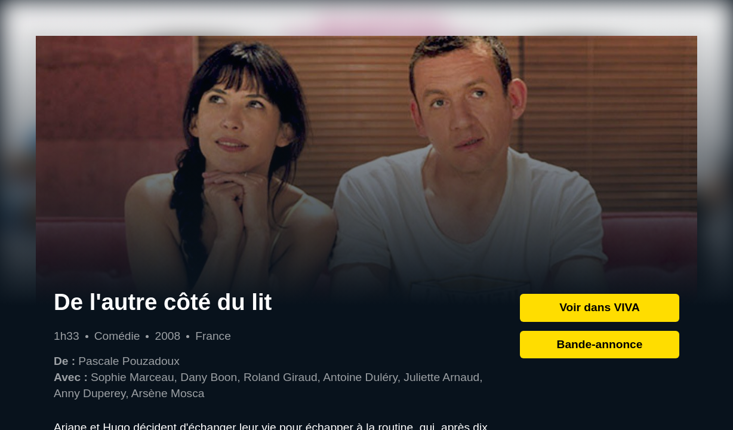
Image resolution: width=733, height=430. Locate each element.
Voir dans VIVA (599, 307)
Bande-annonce (600, 344)
